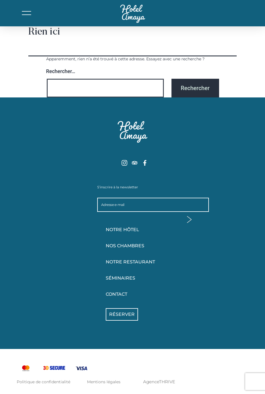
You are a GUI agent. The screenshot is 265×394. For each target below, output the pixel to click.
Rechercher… (60, 71)
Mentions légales (103, 381)
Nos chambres (137, 246)
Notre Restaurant (130, 262)
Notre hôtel (137, 230)
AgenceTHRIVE (159, 381)
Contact (116, 294)
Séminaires (120, 278)
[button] (26, 17)
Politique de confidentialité (43, 381)
